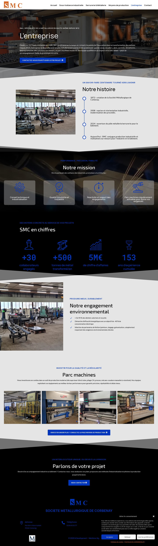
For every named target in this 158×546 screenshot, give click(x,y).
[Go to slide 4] (81, 421)
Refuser (128, 537)
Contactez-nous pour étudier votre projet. (41, 60)
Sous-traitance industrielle (71, 5)
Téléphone (72, 522)
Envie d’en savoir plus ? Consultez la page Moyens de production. (78, 432)
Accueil (53, 5)
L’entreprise (136, 5)
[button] (154, 516)
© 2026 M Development (77, 538)
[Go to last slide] (7, 408)
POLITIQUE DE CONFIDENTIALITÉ (134, 542)
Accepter (109, 537)
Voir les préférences (146, 537)
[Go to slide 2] (78, 421)
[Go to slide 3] (79, 421)
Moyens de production (119, 5)
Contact (148, 5)
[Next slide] (151, 408)
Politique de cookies (117, 542)
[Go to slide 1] (76, 421)
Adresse (28, 522)
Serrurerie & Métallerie (96, 5)
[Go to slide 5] (82, 421)
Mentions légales (95, 538)
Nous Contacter (78, 483)
